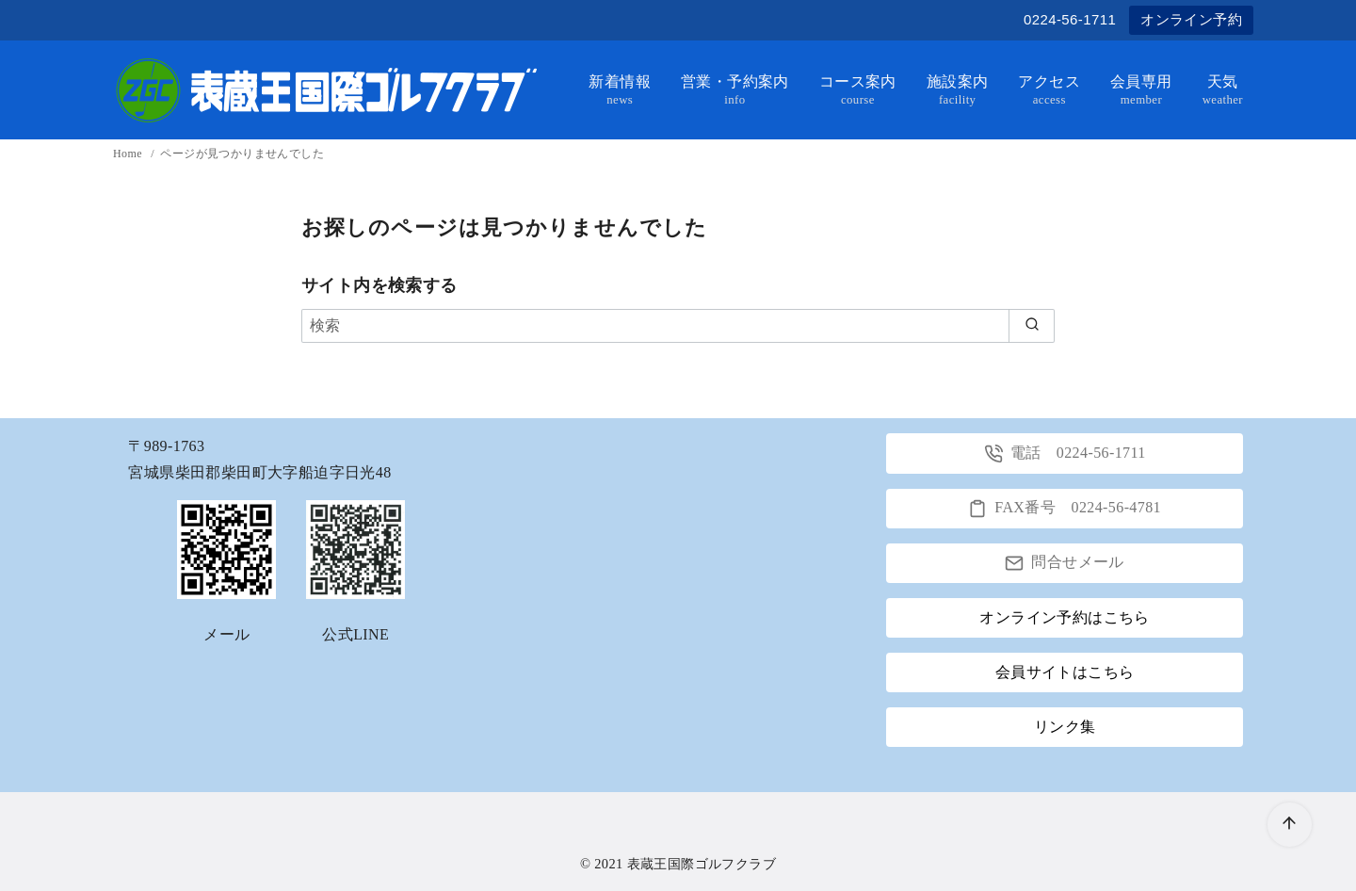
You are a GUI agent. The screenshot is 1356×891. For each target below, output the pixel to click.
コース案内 (857, 90)
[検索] (678, 326)
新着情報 (620, 90)
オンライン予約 (1191, 19)
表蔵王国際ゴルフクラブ (701, 863)
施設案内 (958, 90)
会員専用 (1141, 90)
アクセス (1049, 90)
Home (129, 153)
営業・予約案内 (735, 90)
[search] (1032, 326)
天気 (1223, 90)
